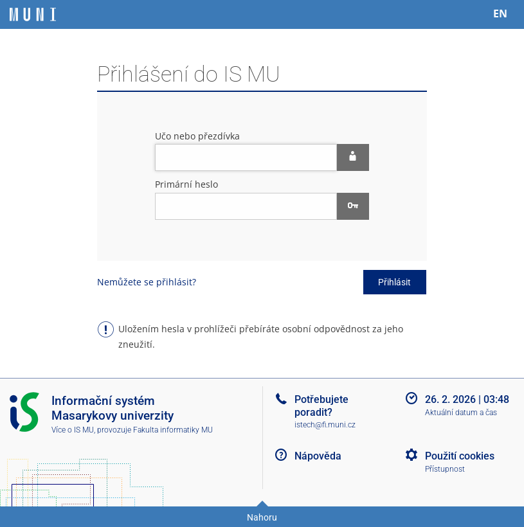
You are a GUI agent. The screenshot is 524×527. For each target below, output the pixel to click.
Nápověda (317, 456)
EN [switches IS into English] (500, 13)
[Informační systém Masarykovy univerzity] (33, 14)
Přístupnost (445, 469)
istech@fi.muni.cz (325, 424)
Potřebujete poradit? (321, 405)
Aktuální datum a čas (461, 412)
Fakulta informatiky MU (173, 429)
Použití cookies (459, 456)
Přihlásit (394, 282)
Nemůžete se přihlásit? (146, 282)
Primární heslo (186, 184)
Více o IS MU (72, 429)
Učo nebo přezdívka (197, 136)
